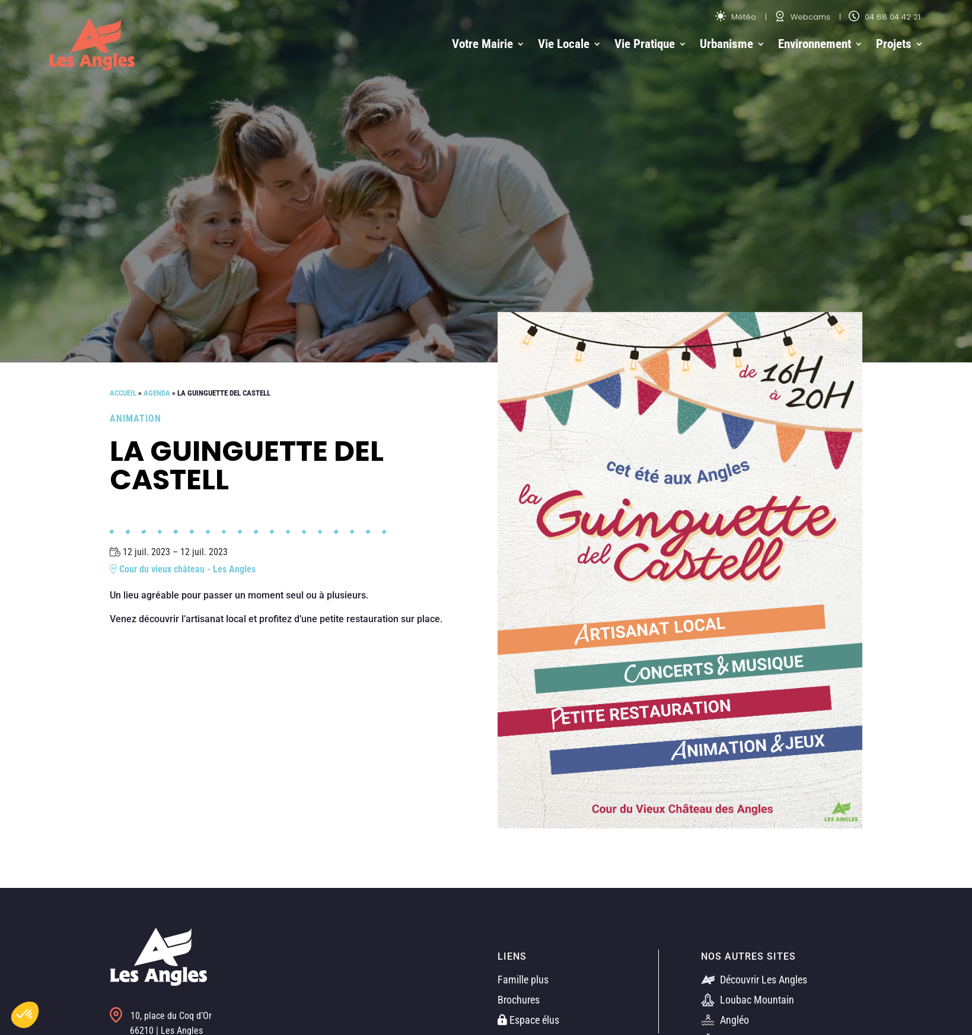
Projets (894, 44)
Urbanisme (726, 44)
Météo (735, 17)
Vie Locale (563, 44)
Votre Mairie (482, 44)
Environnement (814, 44)
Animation (135, 418)
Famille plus (523, 979)
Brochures (519, 999)
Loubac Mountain (747, 1000)
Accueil (123, 392)
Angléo (725, 1020)
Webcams (802, 17)
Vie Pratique (644, 44)
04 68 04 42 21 (884, 17)
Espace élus (528, 1020)
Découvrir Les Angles (754, 979)
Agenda (157, 392)
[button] (25, 1015)
